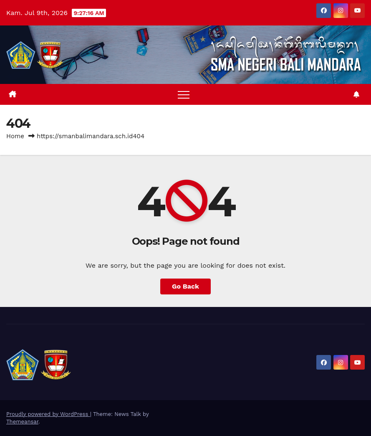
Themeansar (22, 421)
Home (15, 136)
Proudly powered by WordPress (48, 414)
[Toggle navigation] (183, 94)
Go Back (185, 286)
